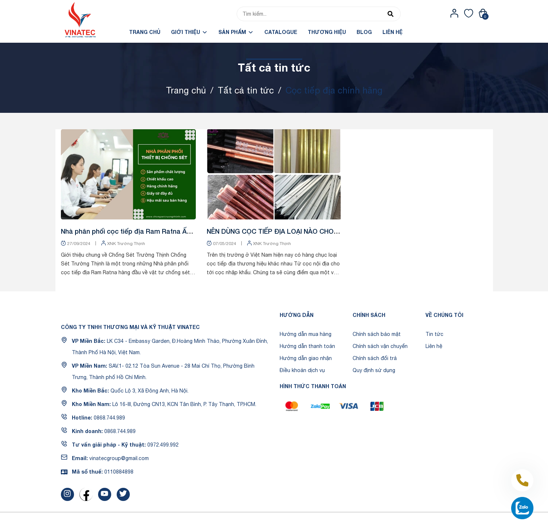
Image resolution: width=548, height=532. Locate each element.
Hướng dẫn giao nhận (306, 358)
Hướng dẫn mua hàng (305, 334)
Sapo (326, 522)
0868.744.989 (109, 418)
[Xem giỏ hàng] (482, 13)
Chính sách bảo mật (377, 334)
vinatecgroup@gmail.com (119, 458)
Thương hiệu (327, 32)
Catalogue (280, 32)
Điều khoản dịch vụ (302, 370)
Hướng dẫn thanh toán (307, 346)
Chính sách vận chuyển (380, 346)
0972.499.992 (163, 445)
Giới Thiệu (189, 32)
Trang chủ (144, 32)
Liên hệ (392, 32)
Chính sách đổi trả (375, 358)
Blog (364, 32)
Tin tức (434, 334)
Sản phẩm (236, 32)
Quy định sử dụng (374, 370)
